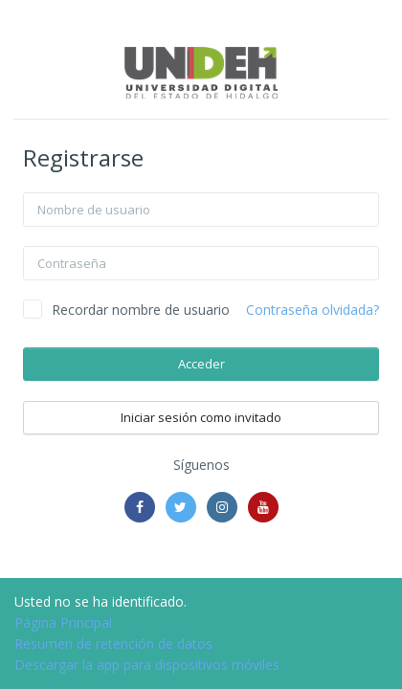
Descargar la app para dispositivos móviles (146, 665)
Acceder (201, 363)
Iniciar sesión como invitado (201, 417)
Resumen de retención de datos (113, 643)
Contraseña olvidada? (312, 309)
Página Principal (63, 622)
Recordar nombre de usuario (141, 309)
